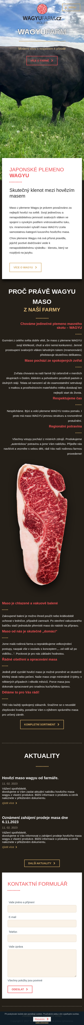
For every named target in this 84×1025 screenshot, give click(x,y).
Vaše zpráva (16, 946)
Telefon (13, 931)
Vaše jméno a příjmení (21, 902)
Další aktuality (39, 863)
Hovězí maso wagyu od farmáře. (30, 778)
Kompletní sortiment (40, 724)
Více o (23, 267)
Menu (72, 7)
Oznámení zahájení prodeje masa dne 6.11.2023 (35, 820)
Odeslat (18, 989)
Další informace (42, 1022)
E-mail (12, 917)
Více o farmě (40, 60)
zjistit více (8, 803)
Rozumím (39, 1019)
